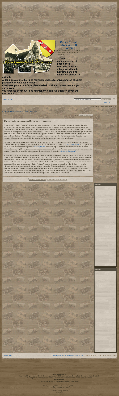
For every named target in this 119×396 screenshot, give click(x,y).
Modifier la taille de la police (114, 99)
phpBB (54, 386)
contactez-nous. (59, 379)
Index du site (7, 99)
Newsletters (99, 103)
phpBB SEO (59, 392)
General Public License (72, 144)
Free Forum (65, 387)
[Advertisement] (95, 20)
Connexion (112, 103)
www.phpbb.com (39, 147)
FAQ (105, 103)
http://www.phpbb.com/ (68, 151)
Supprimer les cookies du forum (74, 355)
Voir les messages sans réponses (12, 111)
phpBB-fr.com (64, 391)
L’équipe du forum (57, 355)
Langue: (75, 115)
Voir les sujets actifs (31, 111)
